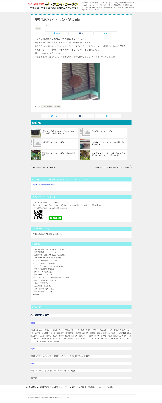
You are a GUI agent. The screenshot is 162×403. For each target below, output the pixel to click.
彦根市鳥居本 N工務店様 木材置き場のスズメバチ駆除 (112, 167)
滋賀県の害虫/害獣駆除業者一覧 (44, 185)
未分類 (38, 28)
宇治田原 (57, 107)
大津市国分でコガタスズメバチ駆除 (53, 142)
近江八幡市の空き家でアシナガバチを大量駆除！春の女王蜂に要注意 (108, 143)
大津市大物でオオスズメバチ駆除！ (102, 131)
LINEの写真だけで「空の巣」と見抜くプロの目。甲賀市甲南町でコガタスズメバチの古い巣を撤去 (109, 154)
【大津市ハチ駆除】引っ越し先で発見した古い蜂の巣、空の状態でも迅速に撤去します (59, 132)
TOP (52, 387)
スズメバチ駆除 (47, 107)
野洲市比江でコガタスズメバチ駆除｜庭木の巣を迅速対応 (59, 154)
